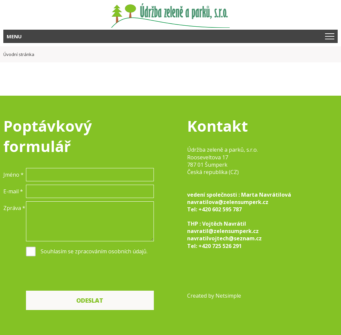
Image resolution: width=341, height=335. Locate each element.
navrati (197, 238)
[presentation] (76, 274)
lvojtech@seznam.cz (234, 238)
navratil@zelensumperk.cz (223, 231)
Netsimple (228, 295)
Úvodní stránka (18, 54)
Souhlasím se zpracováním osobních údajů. (94, 251)
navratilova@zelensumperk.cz (227, 202)
